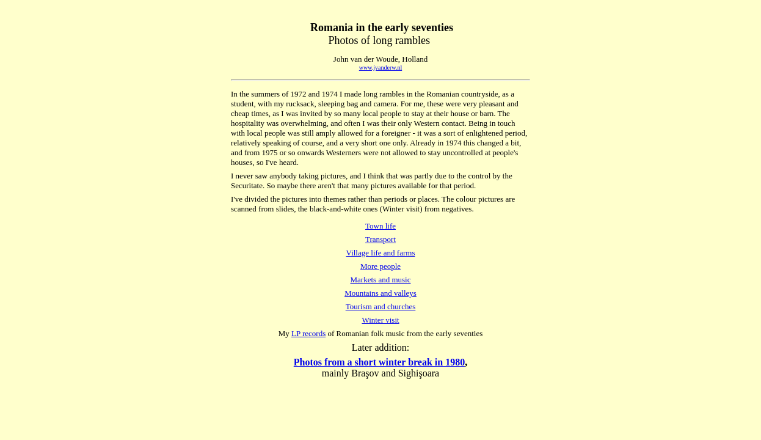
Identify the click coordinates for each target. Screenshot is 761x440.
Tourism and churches (381, 306)
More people (380, 266)
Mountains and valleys (380, 293)
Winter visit (380, 319)
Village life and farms (380, 252)
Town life (380, 225)
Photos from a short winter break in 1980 (379, 362)
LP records (308, 333)
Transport (380, 239)
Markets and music (381, 279)
